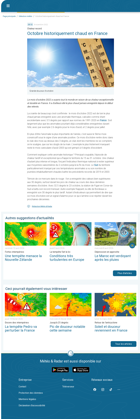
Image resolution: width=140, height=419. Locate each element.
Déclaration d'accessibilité (32, 405)
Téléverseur (68, 386)
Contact (22, 386)
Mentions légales (27, 399)
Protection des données (31, 393)
